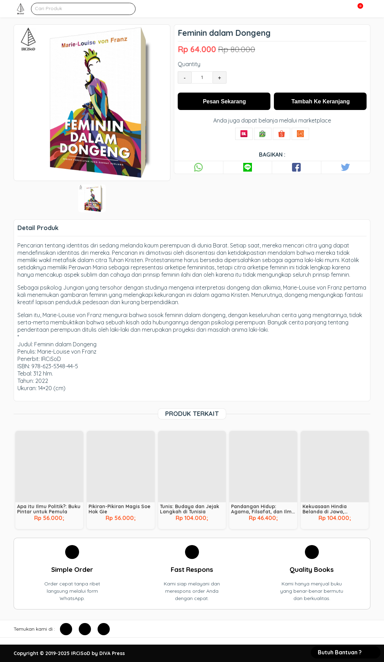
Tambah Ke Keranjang (320, 101)
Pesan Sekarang (224, 101)
